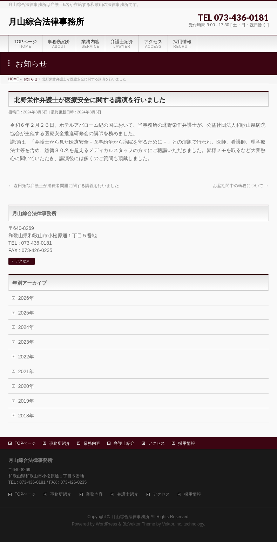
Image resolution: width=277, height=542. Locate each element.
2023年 (26, 342)
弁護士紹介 (124, 443)
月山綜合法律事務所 (46, 21)
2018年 (26, 415)
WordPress (106, 524)
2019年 (26, 401)
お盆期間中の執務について (241, 185)
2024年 (26, 327)
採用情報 (186, 443)
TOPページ (25, 443)
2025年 (26, 313)
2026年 (26, 298)
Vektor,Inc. (172, 524)
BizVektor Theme (138, 524)
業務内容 (91, 443)
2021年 (26, 371)
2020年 (26, 386)
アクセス (22, 261)
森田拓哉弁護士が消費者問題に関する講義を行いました (63, 185)
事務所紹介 (59, 443)
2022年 (26, 356)
